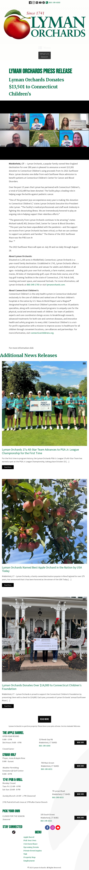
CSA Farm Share (30, 844)
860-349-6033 (58, 797)
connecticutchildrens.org (42, 332)
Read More (7, 467)
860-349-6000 (54, 2)
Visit (25, 854)
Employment (29, 861)
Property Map (29, 857)
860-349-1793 (33, 284)
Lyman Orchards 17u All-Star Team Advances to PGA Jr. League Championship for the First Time (40, 451)
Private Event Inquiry (32, 851)
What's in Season (44, 55)
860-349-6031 (46, 769)
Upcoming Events (31, 847)
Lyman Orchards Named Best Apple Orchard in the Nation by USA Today (42, 569)
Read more (44, 719)
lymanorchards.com (56, 284)
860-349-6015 (46, 821)
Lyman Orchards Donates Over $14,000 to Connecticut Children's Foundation (41, 687)
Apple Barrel (28, 837)
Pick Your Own (29, 840)
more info (80, 742)
